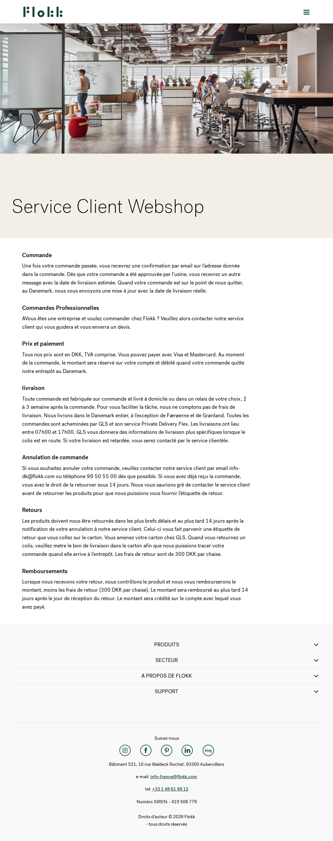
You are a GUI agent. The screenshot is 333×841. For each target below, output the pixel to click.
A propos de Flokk (230, 676)
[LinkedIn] (187, 750)
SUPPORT (237, 692)
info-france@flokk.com (173, 777)
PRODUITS (237, 645)
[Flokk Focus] (208, 750)
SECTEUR (237, 660)
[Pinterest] (166, 750)
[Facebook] (145, 750)
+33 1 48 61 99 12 (170, 789)
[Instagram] (125, 750)
